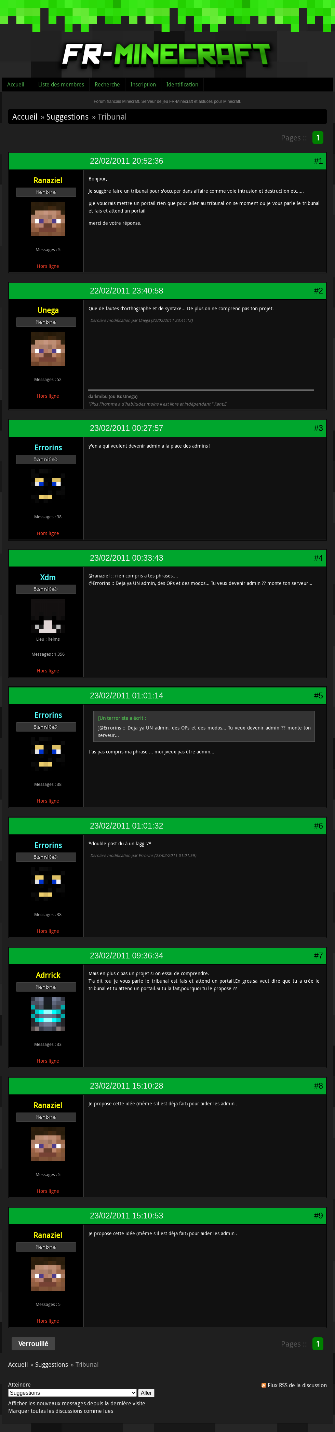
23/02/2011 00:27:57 (126, 428)
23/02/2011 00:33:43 (126, 558)
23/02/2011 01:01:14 (126, 695)
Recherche (107, 84)
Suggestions (67, 116)
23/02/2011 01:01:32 (126, 825)
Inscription (143, 84)
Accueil (15, 84)
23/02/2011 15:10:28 (126, 1085)
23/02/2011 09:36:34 (126, 955)
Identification (182, 84)
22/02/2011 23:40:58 (126, 290)
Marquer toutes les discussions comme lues (60, 1411)
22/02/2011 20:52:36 (126, 160)
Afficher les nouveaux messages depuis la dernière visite (76, 1403)
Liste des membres (61, 84)
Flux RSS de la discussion (297, 1385)
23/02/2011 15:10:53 (126, 1215)
